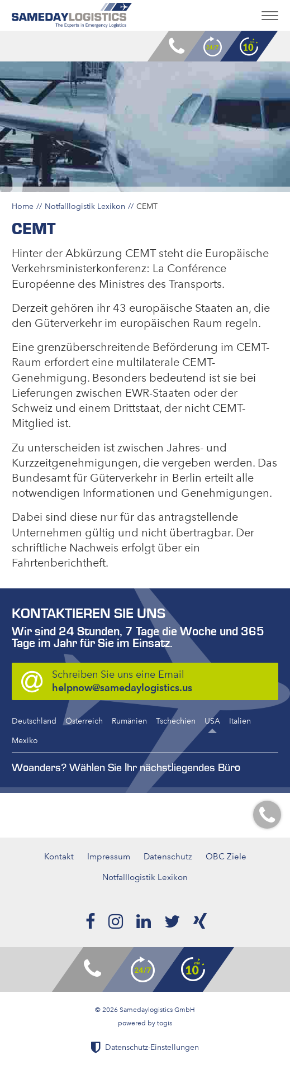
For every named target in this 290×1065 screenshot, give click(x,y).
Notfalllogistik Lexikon (85, 206)
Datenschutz (168, 857)
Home (23, 206)
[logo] (72, 15)
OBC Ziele (226, 857)
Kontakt (59, 857)
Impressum (108, 857)
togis (164, 1023)
